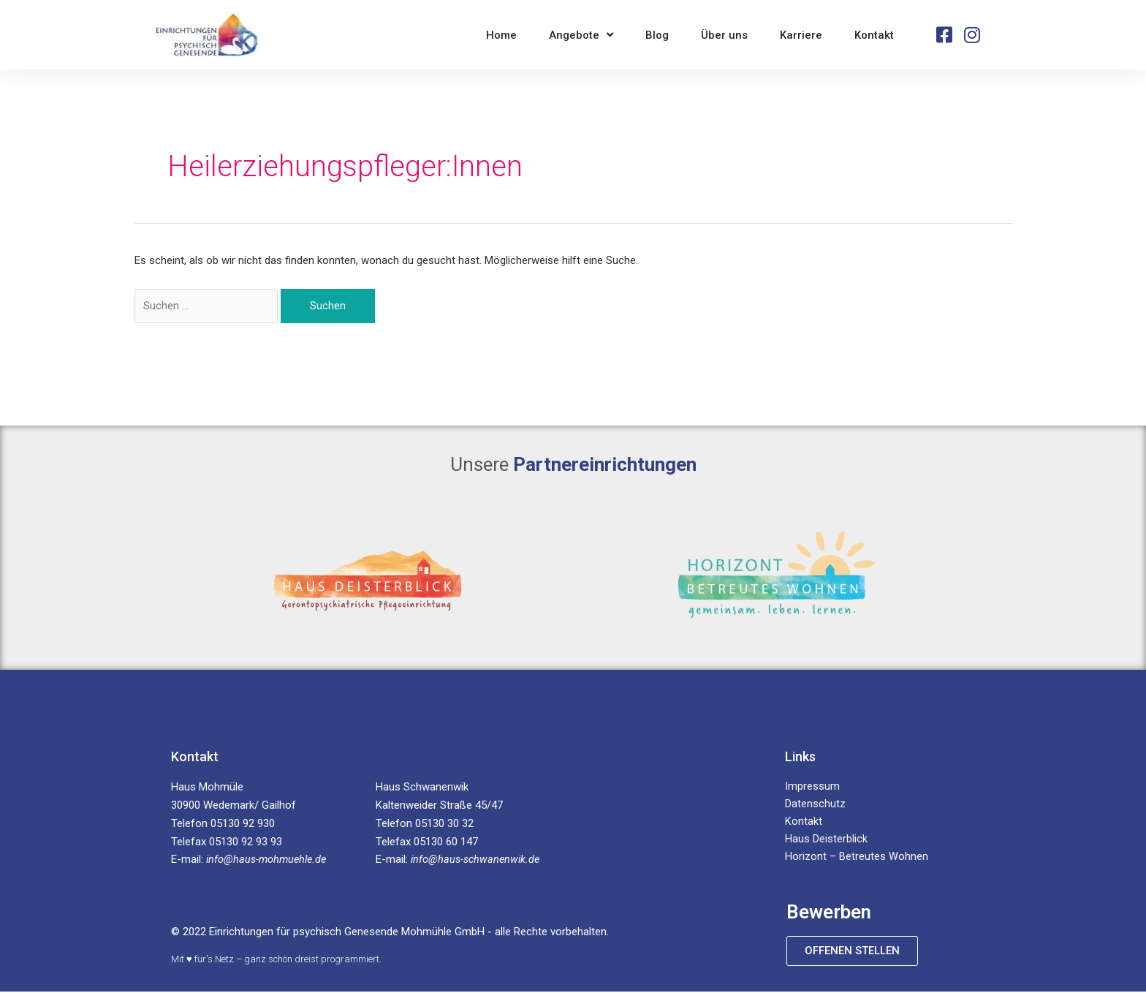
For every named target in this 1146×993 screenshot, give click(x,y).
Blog (657, 35)
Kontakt (874, 35)
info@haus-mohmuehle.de (269, 860)
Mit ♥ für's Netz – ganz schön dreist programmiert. (276, 959)
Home (501, 35)
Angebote (581, 35)
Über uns (724, 35)
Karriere (801, 35)
